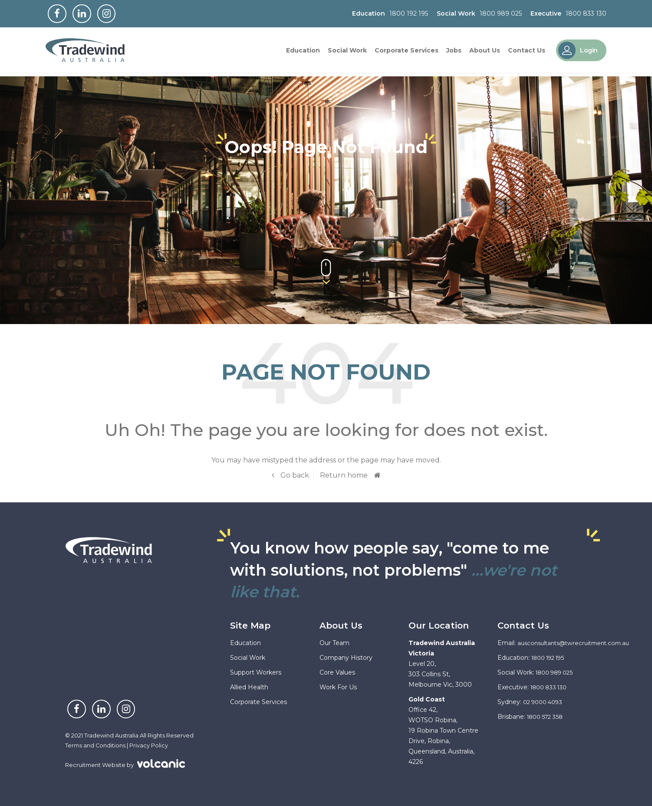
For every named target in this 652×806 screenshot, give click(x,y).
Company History (345, 658)
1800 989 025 (501, 14)
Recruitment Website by (125, 763)
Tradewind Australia (89, 52)
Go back (294, 475)
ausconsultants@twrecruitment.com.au (577, 643)
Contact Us (526, 52)
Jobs (453, 52)
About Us (484, 52)
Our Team (334, 643)
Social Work (347, 52)
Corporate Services (406, 52)
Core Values (337, 672)
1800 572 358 (547, 717)
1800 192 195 (408, 14)
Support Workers (255, 672)
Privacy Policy (149, 745)
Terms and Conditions (95, 745)
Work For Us (338, 687)
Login (578, 52)
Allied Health (249, 687)
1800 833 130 (586, 14)
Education (303, 52)
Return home (344, 475)
